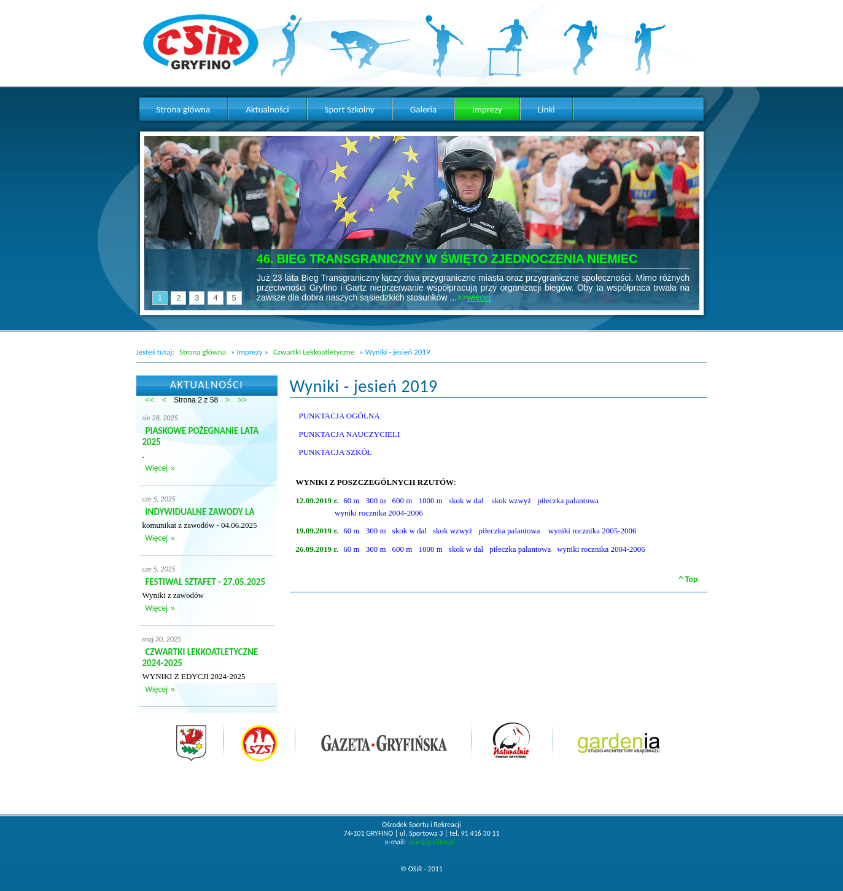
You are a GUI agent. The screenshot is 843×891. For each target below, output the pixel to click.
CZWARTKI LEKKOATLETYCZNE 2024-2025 (200, 657)
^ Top (688, 579)
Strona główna (202, 351)
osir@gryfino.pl (432, 842)
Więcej (157, 468)
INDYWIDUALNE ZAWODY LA (200, 511)
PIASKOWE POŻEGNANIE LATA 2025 (200, 436)
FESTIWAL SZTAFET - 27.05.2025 (206, 581)
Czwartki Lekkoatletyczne (313, 351)
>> (242, 400)
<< (150, 400)
